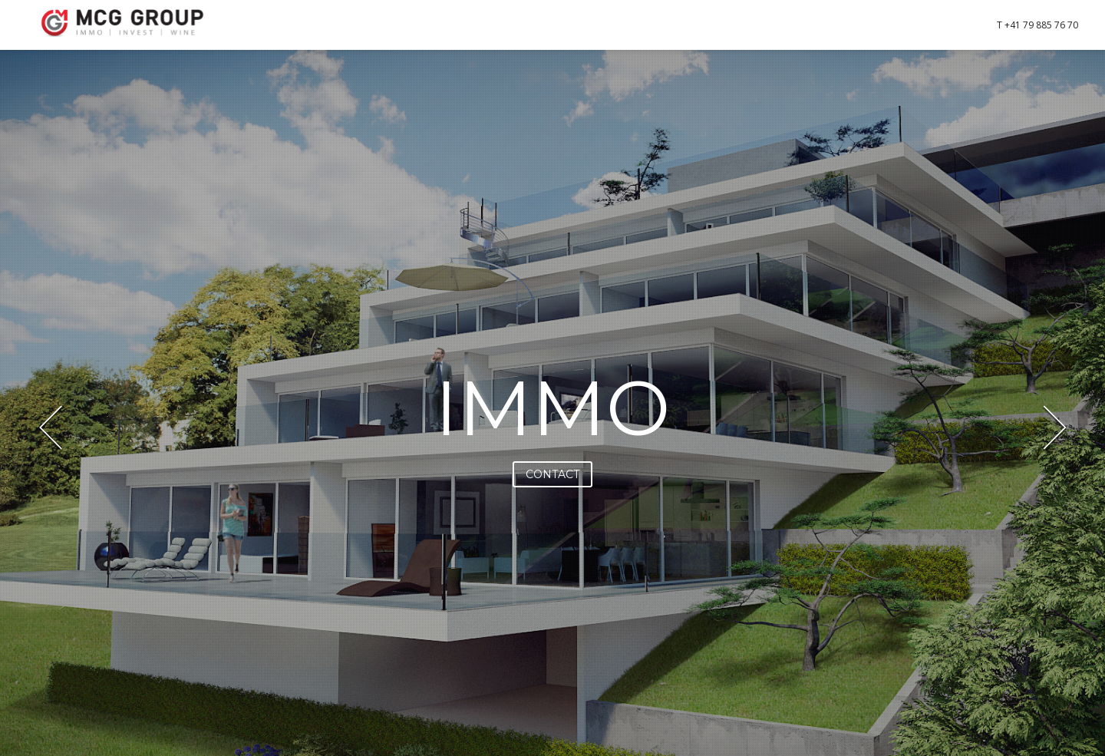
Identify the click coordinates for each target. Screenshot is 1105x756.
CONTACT (552, 474)
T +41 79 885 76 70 (1037, 24)
